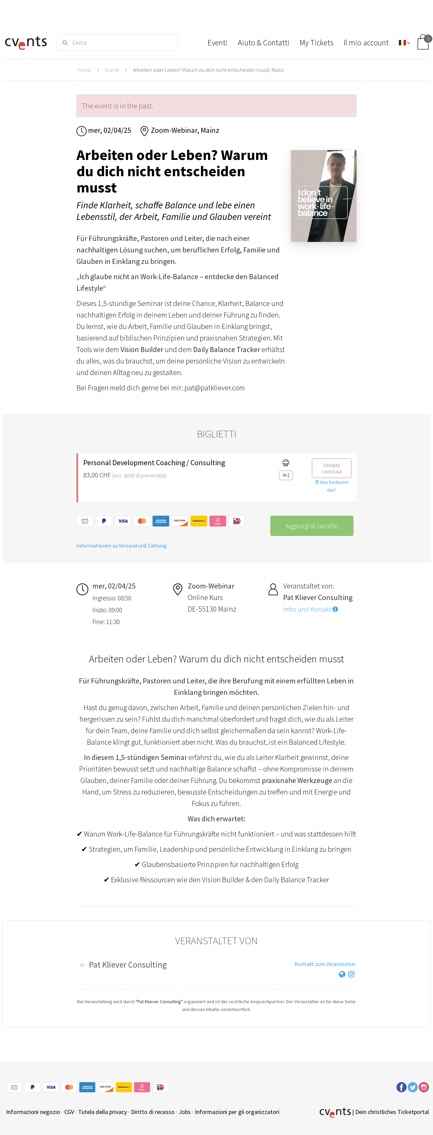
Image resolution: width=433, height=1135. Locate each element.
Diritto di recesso (153, 1112)
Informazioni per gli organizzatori (237, 1112)
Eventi (112, 69)
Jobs (185, 1112)
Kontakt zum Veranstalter (325, 964)
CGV (69, 1112)
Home (84, 69)
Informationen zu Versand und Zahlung (121, 545)
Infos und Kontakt (310, 609)
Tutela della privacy (102, 1112)
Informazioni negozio (33, 1112)
